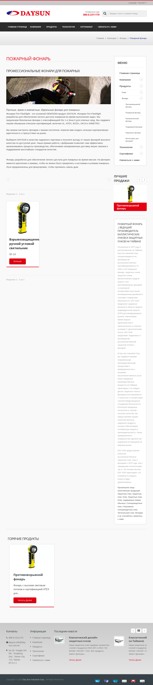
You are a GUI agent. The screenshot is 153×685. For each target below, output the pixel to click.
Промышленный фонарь (132, 119)
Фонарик (139, 513)
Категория (111, 38)
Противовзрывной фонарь (133, 105)
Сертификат (87, 26)
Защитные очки (124, 494)
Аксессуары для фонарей (132, 139)
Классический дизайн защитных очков (83, 639)
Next (139, 179)
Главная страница (17, 26)
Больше (18, 261)
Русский (141, 3)
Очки (124, 92)
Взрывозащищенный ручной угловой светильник (26, 243)
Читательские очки (126, 513)
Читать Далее (75, 660)
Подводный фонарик (134, 127)
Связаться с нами (107, 26)
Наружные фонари (133, 133)
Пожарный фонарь (133, 113)
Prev (144, 179)
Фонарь (123, 38)
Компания (37, 26)
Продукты (53, 26)
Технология (70, 26)
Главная (100, 38)
